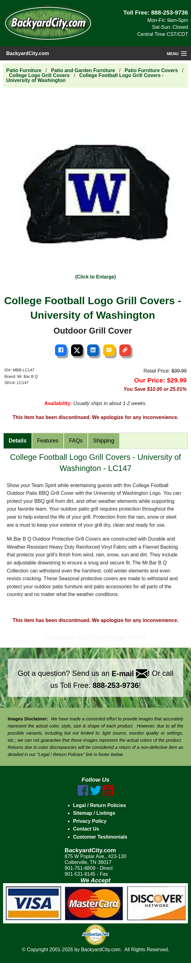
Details (18, 441)
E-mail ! (131, 673)
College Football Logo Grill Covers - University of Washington (84, 78)
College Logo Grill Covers (39, 75)
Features (47, 441)
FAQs (76, 441)
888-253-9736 (169, 12)
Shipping (103, 441)
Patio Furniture (23, 70)
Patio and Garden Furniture (83, 70)
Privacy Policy (90, 821)
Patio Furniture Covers (151, 70)
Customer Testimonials (100, 837)
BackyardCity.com (27, 53)
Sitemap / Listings (94, 813)
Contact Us (86, 828)
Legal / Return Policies (99, 805)
